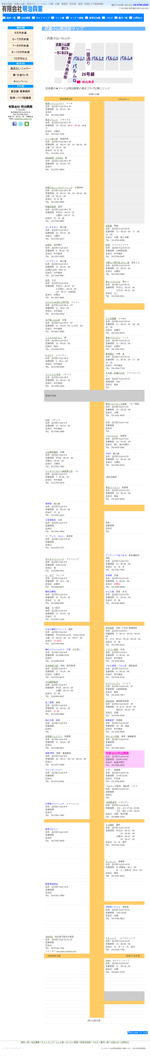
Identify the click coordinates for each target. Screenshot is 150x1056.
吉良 (47, 280)
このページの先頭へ (138, 1032)
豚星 (47, 608)
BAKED (49, 936)
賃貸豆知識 (85, 1042)
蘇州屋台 (110, 354)
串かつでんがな (113, 281)
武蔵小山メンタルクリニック (59, 187)
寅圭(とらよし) (113, 487)
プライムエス (112, 436)
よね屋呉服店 (51, 452)
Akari (108, 960)
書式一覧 (104, 1042)
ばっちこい (111, 861)
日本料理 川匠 (52, 665)
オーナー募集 (72, 1042)
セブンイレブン (113, 683)
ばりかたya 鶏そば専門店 (57, 302)
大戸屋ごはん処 (52, 320)
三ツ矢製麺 (111, 318)
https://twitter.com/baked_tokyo (66, 951)
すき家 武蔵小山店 (115, 373)
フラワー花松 (112, 649)
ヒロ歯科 (110, 825)
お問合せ (125, 1042)
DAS (47, 420)
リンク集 (60, 1042)
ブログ (95, 1042)
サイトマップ (47, 1042)
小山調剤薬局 (51, 682)
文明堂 (48, 245)
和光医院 (110, 628)
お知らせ (114, 1042)
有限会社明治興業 (25, 9)
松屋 (108, 245)
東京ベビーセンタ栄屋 (116, 404)
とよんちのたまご (53, 337)
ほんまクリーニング (54, 559)
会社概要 (35, 1042)
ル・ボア (49, 575)
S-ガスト (49, 355)
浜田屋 (109, 226)
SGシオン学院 (112, 736)
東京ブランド (51, 119)
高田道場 (110, 701)
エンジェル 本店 (53, 374)
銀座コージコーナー (54, 103)
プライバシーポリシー (13, 1048)
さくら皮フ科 (51, 139)
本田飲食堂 (111, 802)
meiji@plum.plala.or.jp (23, 119)
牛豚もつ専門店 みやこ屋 (117, 262)
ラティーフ (111, 938)
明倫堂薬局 (50, 206)
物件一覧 (25, 1042)
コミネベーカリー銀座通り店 (59, 471)
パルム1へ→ (124, 99)
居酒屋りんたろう (53, 736)
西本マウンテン (113, 337)
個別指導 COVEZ (54, 158)
